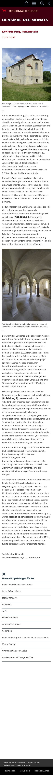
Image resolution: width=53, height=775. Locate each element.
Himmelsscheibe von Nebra (14, 650)
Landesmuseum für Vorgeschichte (17, 657)
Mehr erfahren (41, 771)
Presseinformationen (11, 591)
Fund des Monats (10, 617)
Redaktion (7, 630)
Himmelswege (8, 644)
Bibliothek (7, 604)
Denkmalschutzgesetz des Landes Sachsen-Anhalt (25, 637)
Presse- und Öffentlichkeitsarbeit (17, 584)
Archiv (5, 611)
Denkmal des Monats (11, 624)
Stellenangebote (10, 597)
